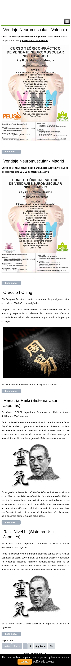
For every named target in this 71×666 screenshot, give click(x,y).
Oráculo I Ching (17, 292)
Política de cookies (43, 661)
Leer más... (11, 151)
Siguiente (40, 646)
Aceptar (25, 661)
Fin (51, 646)
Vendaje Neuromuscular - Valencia (35, 29)
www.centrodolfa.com (35, 653)
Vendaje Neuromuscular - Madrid (33, 161)
